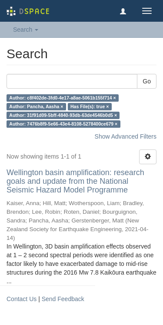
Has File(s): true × (89, 106)
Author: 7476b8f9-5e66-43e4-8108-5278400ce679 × (63, 123)
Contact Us (22, 298)
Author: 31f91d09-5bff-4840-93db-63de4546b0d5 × (63, 115)
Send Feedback (63, 298)
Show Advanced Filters (125, 136)
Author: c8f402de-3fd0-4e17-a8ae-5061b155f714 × (62, 97)
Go (147, 81)
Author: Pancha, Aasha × (36, 106)
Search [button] (25, 29)
